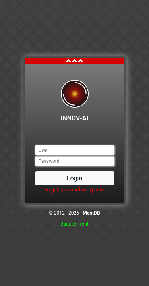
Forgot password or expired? (75, 190)
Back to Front (74, 224)
